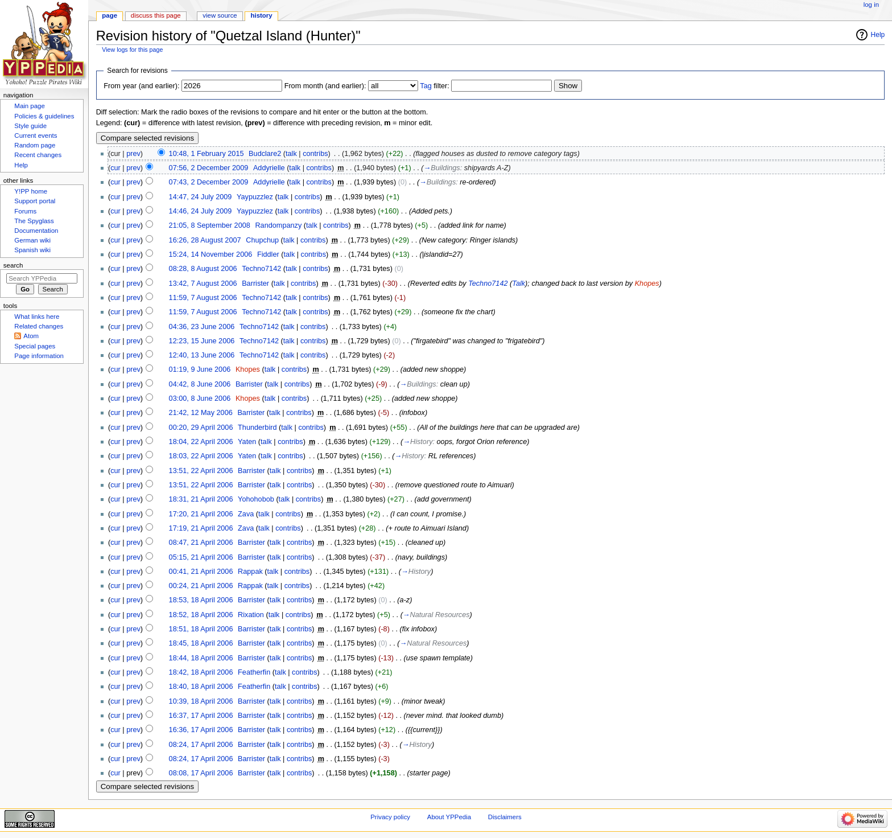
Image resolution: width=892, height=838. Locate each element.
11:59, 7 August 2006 (203, 298)
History (261, 15)
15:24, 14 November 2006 (211, 254)
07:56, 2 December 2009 (209, 168)
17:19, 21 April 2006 (201, 528)
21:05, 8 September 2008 (209, 225)
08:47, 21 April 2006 (201, 543)
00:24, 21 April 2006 (201, 586)
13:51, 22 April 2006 (201, 471)
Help (878, 35)
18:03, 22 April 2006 (201, 456)
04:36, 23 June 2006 (202, 327)
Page (109, 15)
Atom (31, 335)
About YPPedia (449, 817)
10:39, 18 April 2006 (201, 701)
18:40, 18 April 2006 (201, 687)
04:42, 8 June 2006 (200, 384)
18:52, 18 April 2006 (201, 615)
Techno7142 (487, 283)
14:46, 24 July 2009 (200, 211)
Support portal (34, 201)
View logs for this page (132, 49)
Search (13, 265)
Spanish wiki (32, 250)
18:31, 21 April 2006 (201, 499)
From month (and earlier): (325, 86)
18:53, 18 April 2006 (201, 600)
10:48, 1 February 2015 (206, 154)
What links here (36, 316)
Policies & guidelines (44, 116)
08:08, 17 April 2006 (201, 773)
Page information (39, 355)
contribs (315, 154)
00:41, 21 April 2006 (201, 572)
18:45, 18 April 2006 (201, 643)
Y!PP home (30, 191)
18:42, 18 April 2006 (201, 672)
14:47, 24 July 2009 (200, 197)
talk (291, 154)
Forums (25, 211)
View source (220, 15)
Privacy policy (390, 817)
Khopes (647, 283)
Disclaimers (505, 817)
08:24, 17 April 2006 (201, 745)
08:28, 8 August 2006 (203, 269)
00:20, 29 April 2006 (201, 428)
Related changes (38, 326)
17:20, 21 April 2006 (201, 514)
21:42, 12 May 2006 (201, 413)
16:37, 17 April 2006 (201, 716)
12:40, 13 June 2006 (202, 355)
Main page (29, 105)
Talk (518, 283)
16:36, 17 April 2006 (201, 730)
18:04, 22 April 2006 (201, 442)
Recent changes (37, 154)
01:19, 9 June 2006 (200, 369)
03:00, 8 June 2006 (200, 398)
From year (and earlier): (141, 86)
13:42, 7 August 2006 (203, 283)
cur (115, 168)
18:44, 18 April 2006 (201, 658)
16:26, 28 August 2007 (205, 240)
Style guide (30, 125)
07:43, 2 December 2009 (209, 182)
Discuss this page (156, 15)
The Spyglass (33, 220)
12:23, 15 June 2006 (202, 341)
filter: (434, 86)
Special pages (34, 346)
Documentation (36, 230)
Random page (34, 145)
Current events (35, 135)
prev (133, 154)
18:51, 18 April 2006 (201, 629)
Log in (871, 4)
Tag (425, 86)
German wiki (32, 240)
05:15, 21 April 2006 (201, 557)
